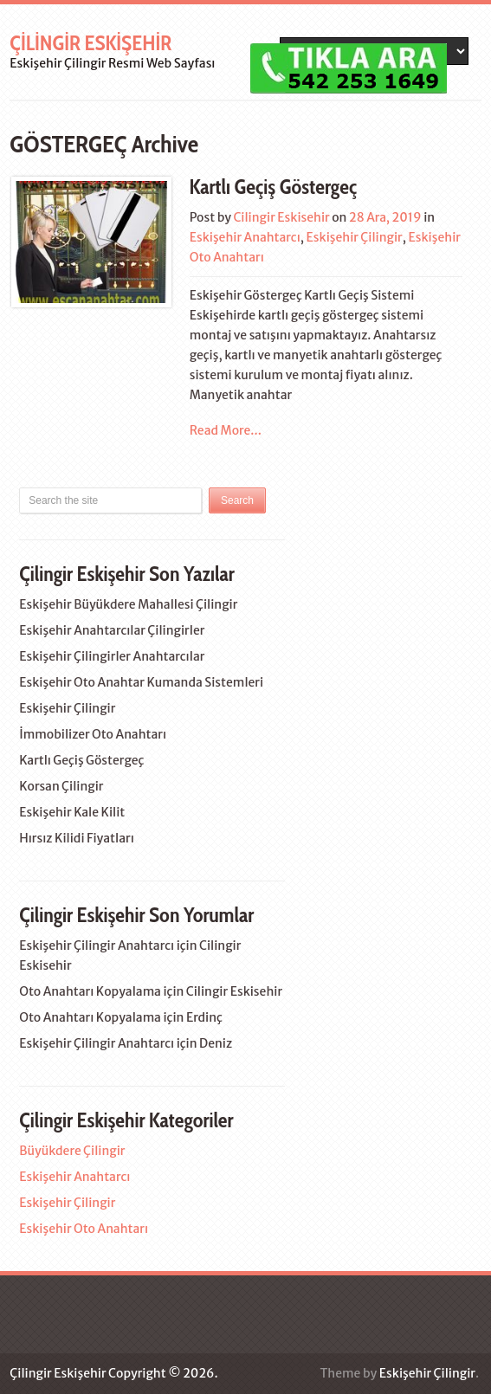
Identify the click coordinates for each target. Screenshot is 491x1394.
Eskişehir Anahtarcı (245, 237)
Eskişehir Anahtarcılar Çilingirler (111, 630)
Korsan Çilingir (61, 786)
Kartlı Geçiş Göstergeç (273, 186)
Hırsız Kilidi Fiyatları (76, 838)
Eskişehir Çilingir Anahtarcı (96, 945)
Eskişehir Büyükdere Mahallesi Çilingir (128, 604)
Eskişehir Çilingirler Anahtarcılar (111, 656)
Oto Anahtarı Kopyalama (90, 991)
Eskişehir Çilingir (355, 237)
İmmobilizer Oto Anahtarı (92, 734)
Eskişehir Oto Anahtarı (83, 1228)
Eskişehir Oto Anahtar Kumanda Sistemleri (141, 682)
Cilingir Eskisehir (281, 217)
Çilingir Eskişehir (90, 42)
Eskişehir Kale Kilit (72, 812)
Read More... (226, 430)
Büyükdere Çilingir (72, 1150)
